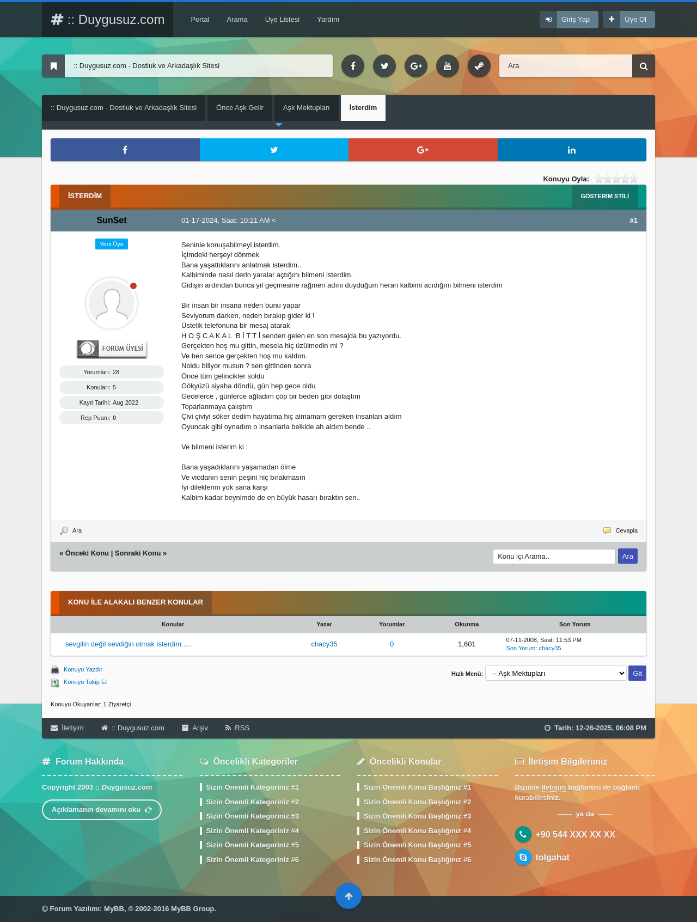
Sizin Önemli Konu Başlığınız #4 (417, 831)
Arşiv (195, 728)
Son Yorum (521, 648)
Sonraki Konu (138, 553)
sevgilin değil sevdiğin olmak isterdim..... (128, 644)
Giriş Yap (575, 19)
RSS (237, 728)
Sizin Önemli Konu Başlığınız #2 (417, 802)
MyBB (114, 909)
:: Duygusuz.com (107, 19)
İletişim (67, 728)
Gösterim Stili (604, 196)
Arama (237, 19)
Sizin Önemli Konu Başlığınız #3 (417, 816)
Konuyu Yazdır (83, 669)
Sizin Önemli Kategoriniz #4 (252, 831)
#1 (634, 220)
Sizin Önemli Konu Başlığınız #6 (417, 860)
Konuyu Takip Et (85, 682)
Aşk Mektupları (306, 107)
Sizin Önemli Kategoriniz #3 (252, 816)
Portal (200, 19)
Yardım (328, 19)
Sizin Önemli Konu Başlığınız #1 (417, 787)
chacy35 (324, 644)
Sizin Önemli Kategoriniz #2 (252, 802)
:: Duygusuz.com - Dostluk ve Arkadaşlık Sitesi (124, 107)
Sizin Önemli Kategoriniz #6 (252, 860)
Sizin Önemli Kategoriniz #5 (252, 845)
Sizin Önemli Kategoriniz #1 (252, 787)
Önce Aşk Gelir (240, 107)
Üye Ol (635, 19)
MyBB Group (192, 909)
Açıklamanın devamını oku (102, 809)
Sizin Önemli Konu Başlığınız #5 (417, 845)
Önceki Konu (87, 553)
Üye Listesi (282, 19)
